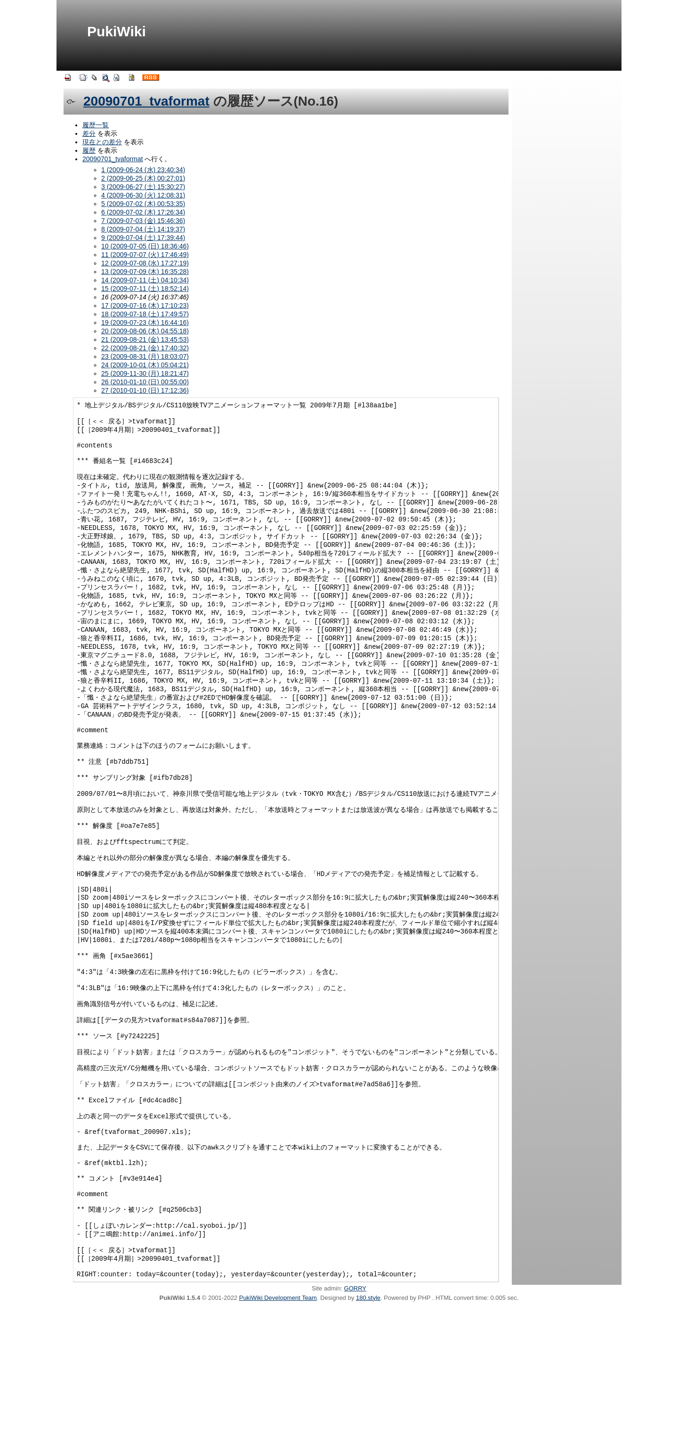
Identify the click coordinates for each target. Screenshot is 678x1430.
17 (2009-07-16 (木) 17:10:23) (145, 305)
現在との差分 (102, 142)
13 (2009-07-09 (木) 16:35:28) (145, 271)
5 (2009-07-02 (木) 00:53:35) (143, 203)
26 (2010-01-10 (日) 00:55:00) (145, 382)
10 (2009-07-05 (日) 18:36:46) (145, 246)
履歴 (89, 150)
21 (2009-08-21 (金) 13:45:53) (145, 339)
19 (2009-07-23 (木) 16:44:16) (145, 322)
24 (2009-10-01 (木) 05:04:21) (145, 365)
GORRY (355, 1409)
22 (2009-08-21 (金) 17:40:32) (145, 348)
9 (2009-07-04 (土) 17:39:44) (143, 237)
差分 (89, 133)
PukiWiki (116, 31)
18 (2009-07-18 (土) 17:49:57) (145, 314)
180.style (368, 1419)
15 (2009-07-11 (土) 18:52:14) (145, 288)
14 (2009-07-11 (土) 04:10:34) (145, 280)
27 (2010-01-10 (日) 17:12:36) (145, 390)
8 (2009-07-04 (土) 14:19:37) (143, 229)
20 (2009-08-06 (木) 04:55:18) (145, 331)
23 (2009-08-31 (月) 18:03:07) (145, 356)
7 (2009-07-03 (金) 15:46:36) (143, 220)
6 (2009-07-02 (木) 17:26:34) (143, 212)
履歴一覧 (95, 125)
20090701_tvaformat (146, 101)
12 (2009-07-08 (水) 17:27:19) (145, 263)
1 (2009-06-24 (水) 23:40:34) (143, 170)
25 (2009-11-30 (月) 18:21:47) (145, 373)
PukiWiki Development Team (278, 1419)
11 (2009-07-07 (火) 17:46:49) (145, 254)
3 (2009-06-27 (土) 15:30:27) (143, 186)
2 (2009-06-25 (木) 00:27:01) (143, 178)
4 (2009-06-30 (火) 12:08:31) (143, 195)
